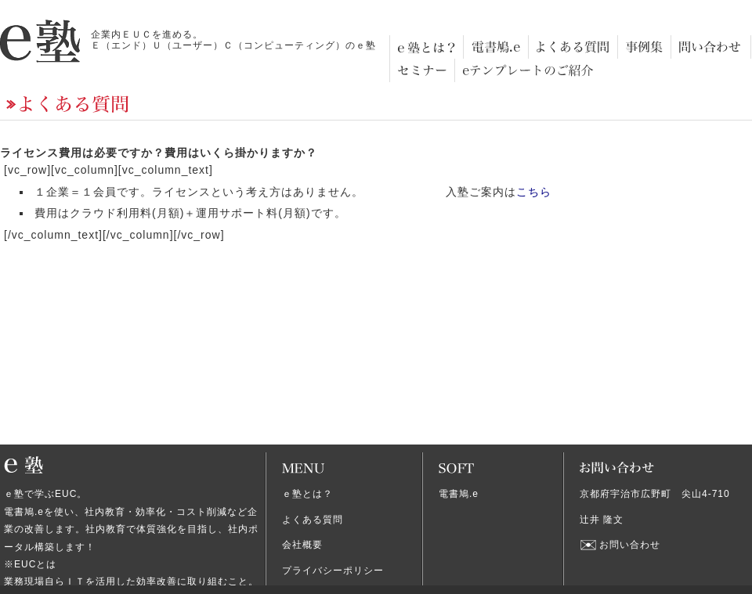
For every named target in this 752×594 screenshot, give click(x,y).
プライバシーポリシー (333, 570)
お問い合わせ (629, 544)
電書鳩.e (459, 493)
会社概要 (302, 544)
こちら (533, 191)
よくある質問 (312, 519)
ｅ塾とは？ (307, 493)
